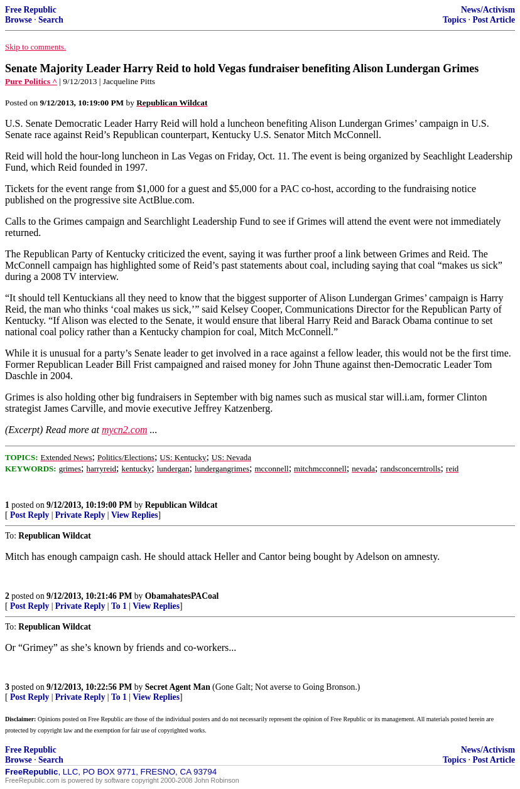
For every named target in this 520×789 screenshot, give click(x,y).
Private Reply (80, 515)
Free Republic (31, 9)
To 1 (119, 606)
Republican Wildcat (181, 505)
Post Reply (29, 515)
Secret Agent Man (177, 687)
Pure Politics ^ (31, 81)
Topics (454, 19)
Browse (18, 19)
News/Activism (488, 9)
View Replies (134, 515)
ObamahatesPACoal (182, 596)
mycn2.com (124, 429)
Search (50, 19)
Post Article (493, 19)
